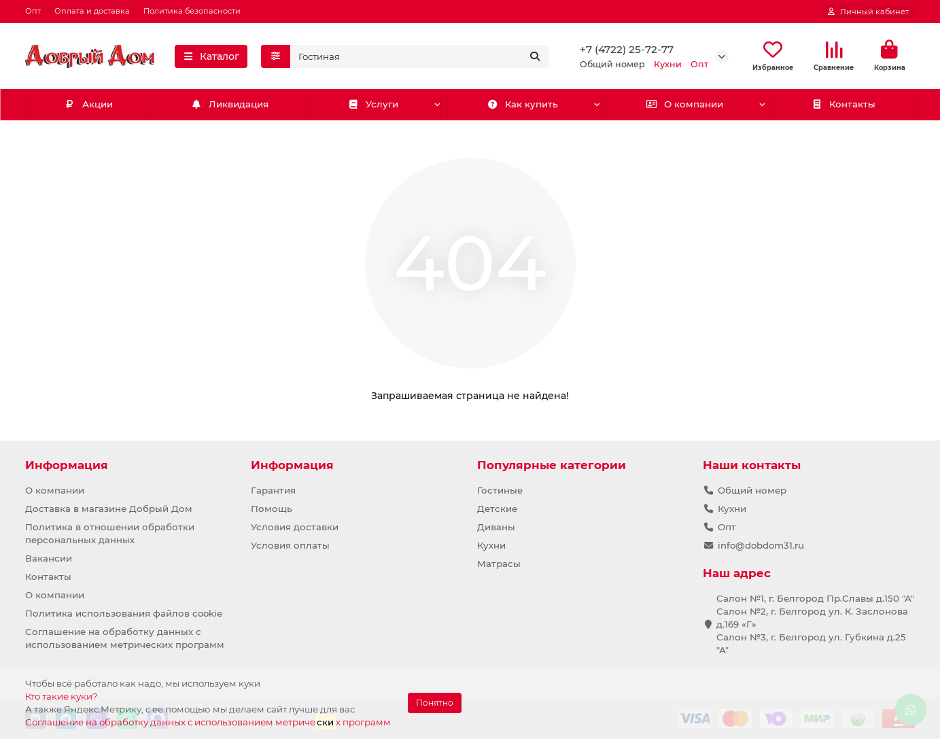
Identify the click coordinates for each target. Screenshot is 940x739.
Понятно (434, 703)
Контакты (843, 104)
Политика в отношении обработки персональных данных (109, 533)
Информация (66, 465)
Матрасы (499, 563)
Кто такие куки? (61, 696)
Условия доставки (294, 526)
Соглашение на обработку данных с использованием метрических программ (124, 638)
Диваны (496, 526)
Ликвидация (230, 104)
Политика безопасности (192, 11)
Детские (497, 508)
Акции (88, 104)
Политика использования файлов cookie (123, 613)
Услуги (372, 104)
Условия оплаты (290, 545)
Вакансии (48, 558)
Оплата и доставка (92, 11)
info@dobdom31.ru (761, 545)
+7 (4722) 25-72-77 (627, 49)
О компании (685, 104)
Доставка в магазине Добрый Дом (108, 508)
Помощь (271, 508)
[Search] (419, 56)
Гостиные (500, 490)
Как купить (522, 104)
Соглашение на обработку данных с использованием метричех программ (208, 722)
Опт (33, 11)
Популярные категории (551, 465)
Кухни (491, 545)
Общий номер (752, 490)
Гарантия (273, 490)
